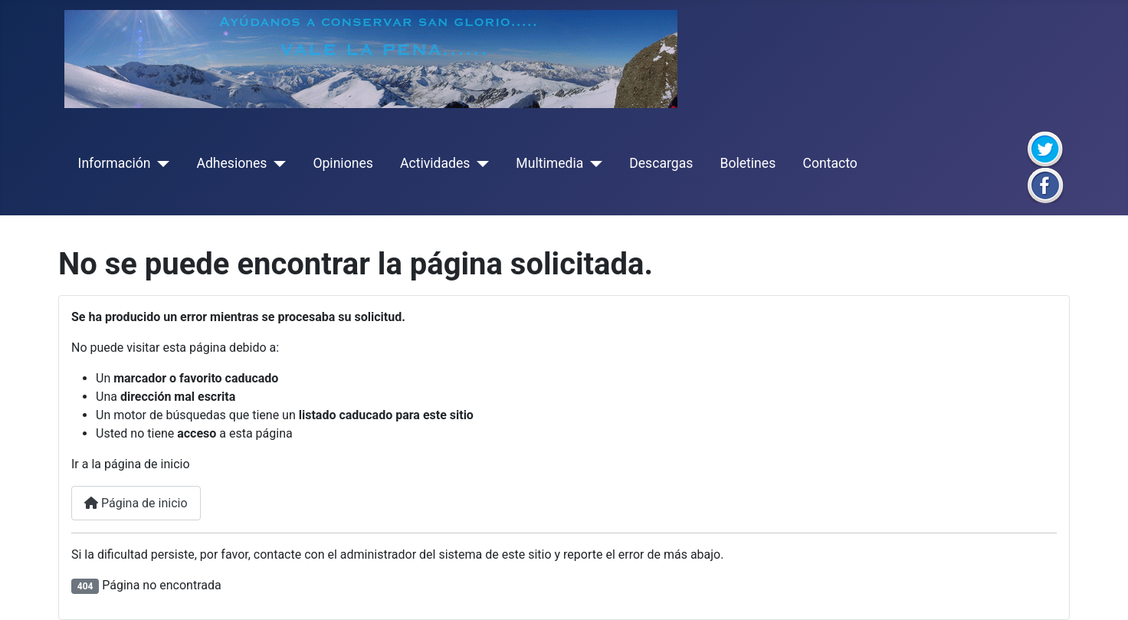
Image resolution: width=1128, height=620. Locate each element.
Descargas (661, 163)
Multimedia (549, 163)
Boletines (748, 163)
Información (114, 163)
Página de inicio (136, 503)
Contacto (829, 163)
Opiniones (342, 163)
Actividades (435, 163)
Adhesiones (231, 163)
